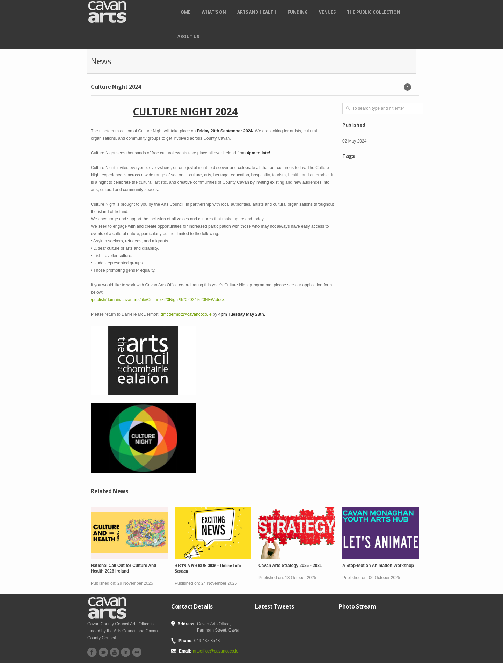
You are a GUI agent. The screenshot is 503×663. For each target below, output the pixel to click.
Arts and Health (256, 12)
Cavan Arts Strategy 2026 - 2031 (290, 565)
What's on (214, 12)
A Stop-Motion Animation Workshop (378, 565)
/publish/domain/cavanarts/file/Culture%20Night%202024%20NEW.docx (158, 299)
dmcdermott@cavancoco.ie (186, 314)
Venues (327, 12)
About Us (188, 36)
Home (183, 12)
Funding (297, 12)
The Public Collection (373, 12)
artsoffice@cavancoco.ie (216, 651)
